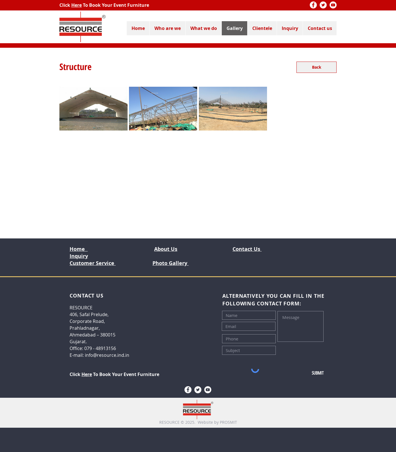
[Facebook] (313, 4)
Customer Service (93, 263)
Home (79, 249)
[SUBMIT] (305, 373)
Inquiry (79, 256)
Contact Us (247, 249)
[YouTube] (333, 4)
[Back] (316, 67)
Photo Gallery (170, 263)
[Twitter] (323, 4)
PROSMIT (228, 422)
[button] (93, 109)
